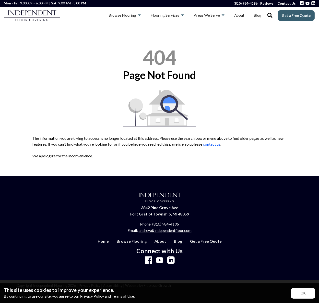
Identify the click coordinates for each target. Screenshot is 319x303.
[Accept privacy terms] (303, 293)
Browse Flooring (132, 241)
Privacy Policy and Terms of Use (107, 296)
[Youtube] (307, 3)
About (160, 241)
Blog (178, 241)
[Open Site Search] (270, 16)
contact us (211, 144)
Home (103, 241)
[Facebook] (302, 3)
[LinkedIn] (313, 3)
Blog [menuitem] (257, 15)
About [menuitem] (239, 15)
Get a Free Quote (296, 15)
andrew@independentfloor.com (165, 230)
